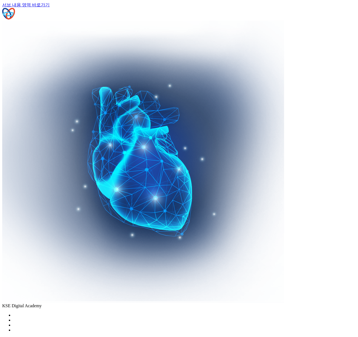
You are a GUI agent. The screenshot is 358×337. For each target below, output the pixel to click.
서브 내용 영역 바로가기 (26, 4)
